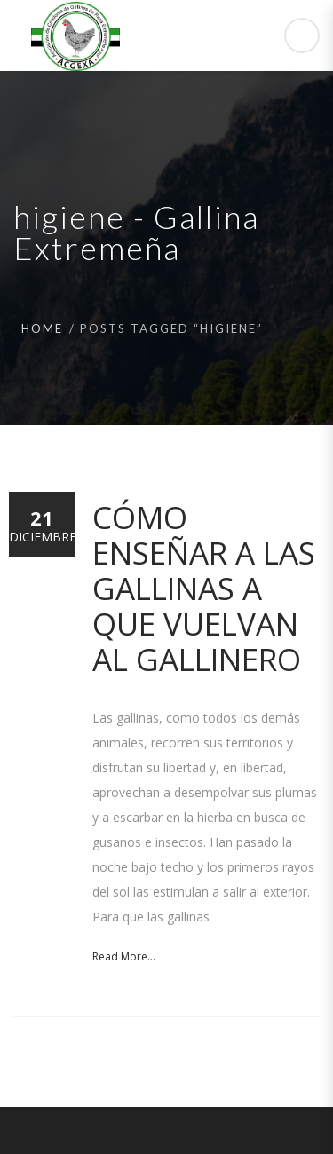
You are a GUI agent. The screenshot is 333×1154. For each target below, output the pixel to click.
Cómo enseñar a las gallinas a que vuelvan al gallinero (203, 588)
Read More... (123, 956)
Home (42, 328)
